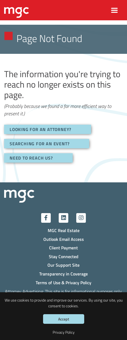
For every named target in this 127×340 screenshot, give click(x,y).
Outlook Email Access (63, 239)
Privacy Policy (64, 332)
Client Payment (63, 247)
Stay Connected (63, 256)
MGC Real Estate (64, 230)
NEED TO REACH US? (31, 158)
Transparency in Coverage (63, 274)
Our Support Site (63, 265)
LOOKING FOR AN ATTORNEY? (40, 129)
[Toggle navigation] (114, 10)
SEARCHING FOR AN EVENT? (39, 143)
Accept (63, 319)
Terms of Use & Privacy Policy (63, 282)
